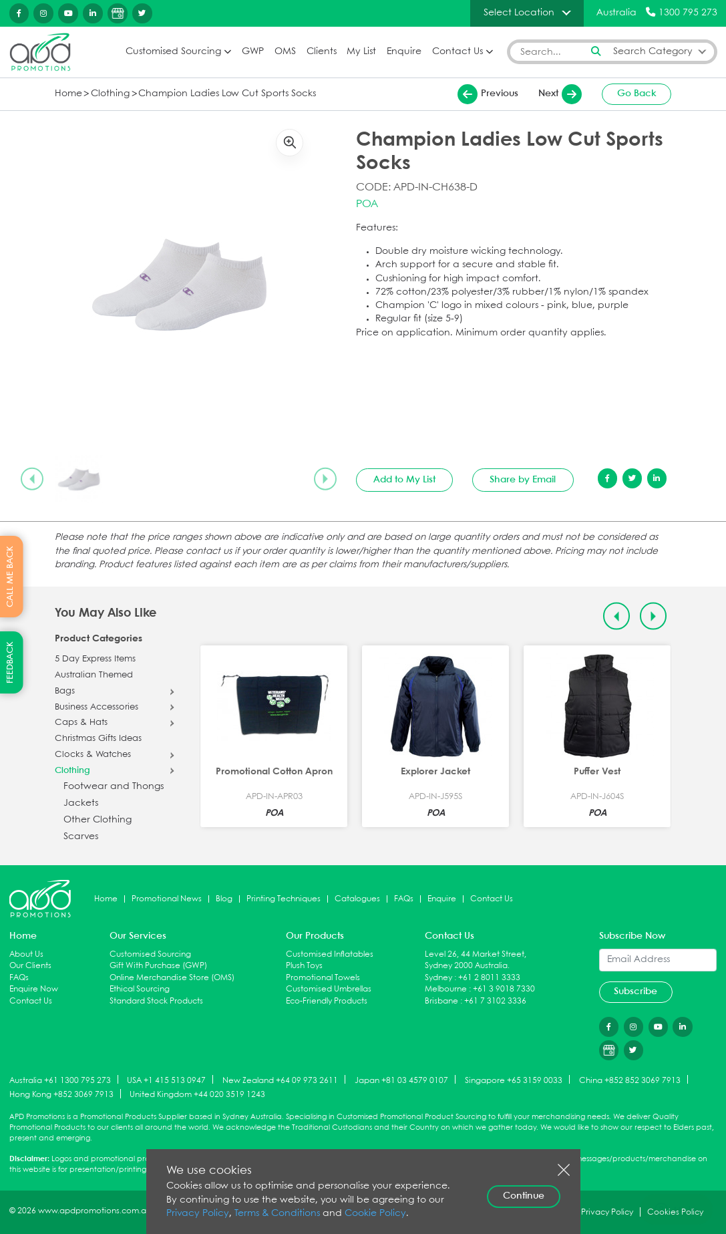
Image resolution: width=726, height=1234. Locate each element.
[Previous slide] (32, 479)
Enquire (404, 51)
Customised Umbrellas (328, 989)
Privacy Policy (197, 1213)
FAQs (403, 899)
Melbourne (446, 989)
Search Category (653, 51)
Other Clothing (97, 820)
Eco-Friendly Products (326, 1001)
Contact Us (457, 51)
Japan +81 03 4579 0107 (401, 1080)
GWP (253, 51)
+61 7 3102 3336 (495, 1001)
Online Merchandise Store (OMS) (172, 977)
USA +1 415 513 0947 (166, 1080)
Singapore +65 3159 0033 (513, 1080)
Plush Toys (304, 965)
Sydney (438, 977)
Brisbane (441, 1001)
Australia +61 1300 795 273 (60, 1080)
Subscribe (635, 991)
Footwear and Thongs (113, 786)
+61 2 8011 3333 (489, 977)
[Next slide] (325, 479)
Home (68, 94)
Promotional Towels (323, 977)
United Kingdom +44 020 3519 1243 (197, 1094)
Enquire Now (33, 989)
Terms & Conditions (277, 1213)
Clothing (110, 94)
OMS (285, 51)
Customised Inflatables (329, 954)
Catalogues (357, 899)
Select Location (519, 12)
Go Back (637, 93)
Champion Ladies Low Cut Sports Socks (227, 94)
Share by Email (523, 479)
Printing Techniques (283, 899)
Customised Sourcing (173, 51)
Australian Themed (94, 675)
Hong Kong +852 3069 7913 (61, 1094)
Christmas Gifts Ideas (98, 739)
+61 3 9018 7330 (504, 989)
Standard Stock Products (156, 1001)
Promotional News (167, 899)
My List (361, 51)
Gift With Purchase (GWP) (158, 965)
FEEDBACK (10, 662)
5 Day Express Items (95, 659)
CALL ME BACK (10, 576)
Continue (523, 1196)
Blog (224, 899)
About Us (26, 954)
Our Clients (30, 965)
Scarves (80, 836)
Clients (322, 51)
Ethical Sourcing (140, 989)
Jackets (80, 803)
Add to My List (404, 479)
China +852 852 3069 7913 (630, 1080)
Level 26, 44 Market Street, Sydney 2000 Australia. (475, 960)
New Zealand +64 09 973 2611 (280, 1080)
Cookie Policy (375, 1213)
